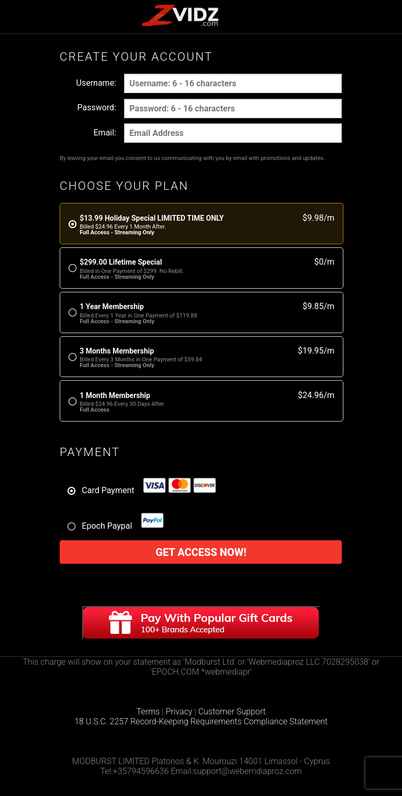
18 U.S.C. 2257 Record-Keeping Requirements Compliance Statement (201, 721)
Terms (148, 712)
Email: (105, 133)
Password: (96, 107)
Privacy (179, 712)
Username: (96, 83)
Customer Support (232, 712)
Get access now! (200, 552)
